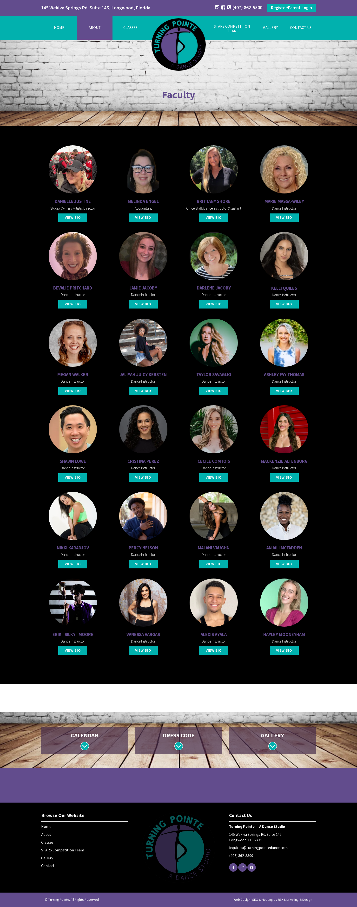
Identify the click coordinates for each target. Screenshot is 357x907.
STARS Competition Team (62, 850)
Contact (48, 865)
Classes (130, 27)
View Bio (73, 217)
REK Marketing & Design (295, 899)
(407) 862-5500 (244, 7)
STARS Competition (232, 29)
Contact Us (300, 27)
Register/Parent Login (291, 8)
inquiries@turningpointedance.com (258, 847)
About (95, 27)
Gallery (270, 27)
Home (59, 27)
